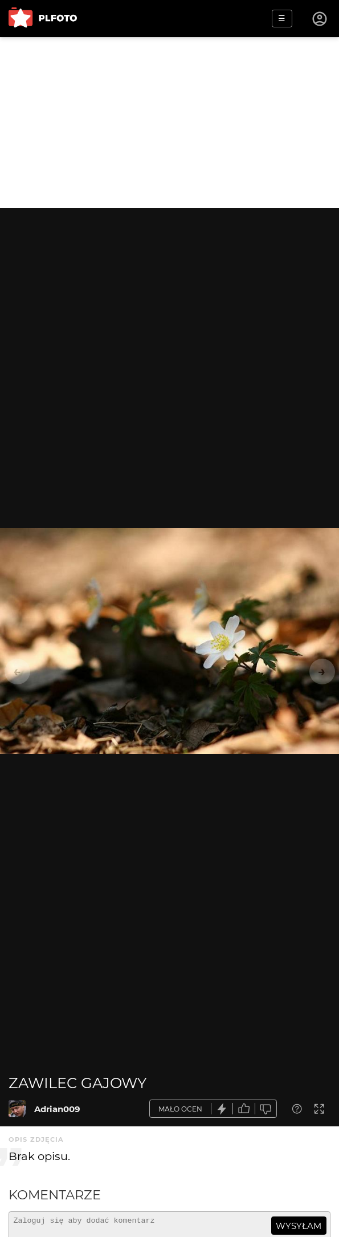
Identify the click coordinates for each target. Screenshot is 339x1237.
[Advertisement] (169, 122)
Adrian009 (57, 1109)
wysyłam (298, 1225)
